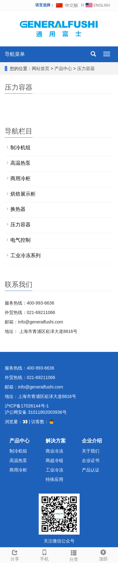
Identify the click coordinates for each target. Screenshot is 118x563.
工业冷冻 (54, 469)
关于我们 (90, 450)
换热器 (17, 209)
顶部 (103, 554)
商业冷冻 (54, 450)
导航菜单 (15, 54)
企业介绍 (92, 440)
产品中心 (63, 68)
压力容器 (85, 68)
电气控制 (20, 240)
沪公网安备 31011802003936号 (36, 412)
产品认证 (90, 469)
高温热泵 (20, 163)
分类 (74, 555)
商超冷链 (54, 460)
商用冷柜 (20, 178)
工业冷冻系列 (25, 255)
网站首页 (40, 68)
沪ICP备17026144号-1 (27, 405)
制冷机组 (20, 147)
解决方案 (56, 440)
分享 (15, 554)
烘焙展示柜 (23, 194)
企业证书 (90, 460)
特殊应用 (54, 479)
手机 (44, 554)
